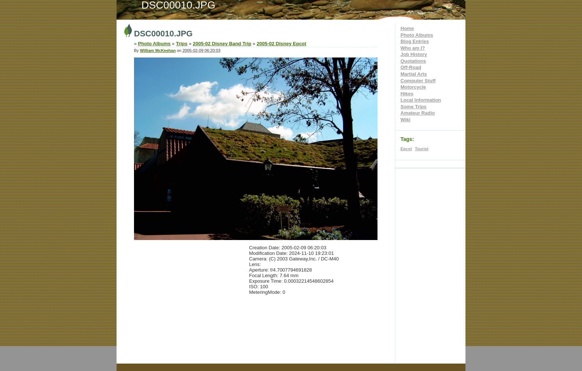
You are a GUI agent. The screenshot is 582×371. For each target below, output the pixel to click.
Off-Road (410, 67)
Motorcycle (413, 87)
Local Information (420, 100)
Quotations (413, 61)
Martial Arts (413, 74)
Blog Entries (414, 41)
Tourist (421, 149)
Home (407, 28)
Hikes (406, 93)
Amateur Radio (417, 113)
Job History (413, 54)
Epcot (406, 149)
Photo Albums (416, 35)
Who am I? (412, 48)
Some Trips (413, 106)
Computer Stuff (418, 80)
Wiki (405, 119)
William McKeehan (158, 50)
